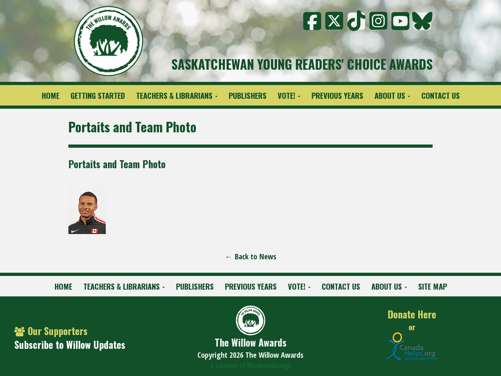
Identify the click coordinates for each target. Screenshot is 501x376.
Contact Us (440, 95)
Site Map (432, 286)
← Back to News (250, 256)
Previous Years (337, 95)
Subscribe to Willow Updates (69, 344)
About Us (392, 95)
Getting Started (98, 95)
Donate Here (412, 314)
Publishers (247, 95)
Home (50, 95)
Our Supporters (51, 331)
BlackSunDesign (269, 365)
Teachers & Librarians (177, 95)
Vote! (289, 95)
